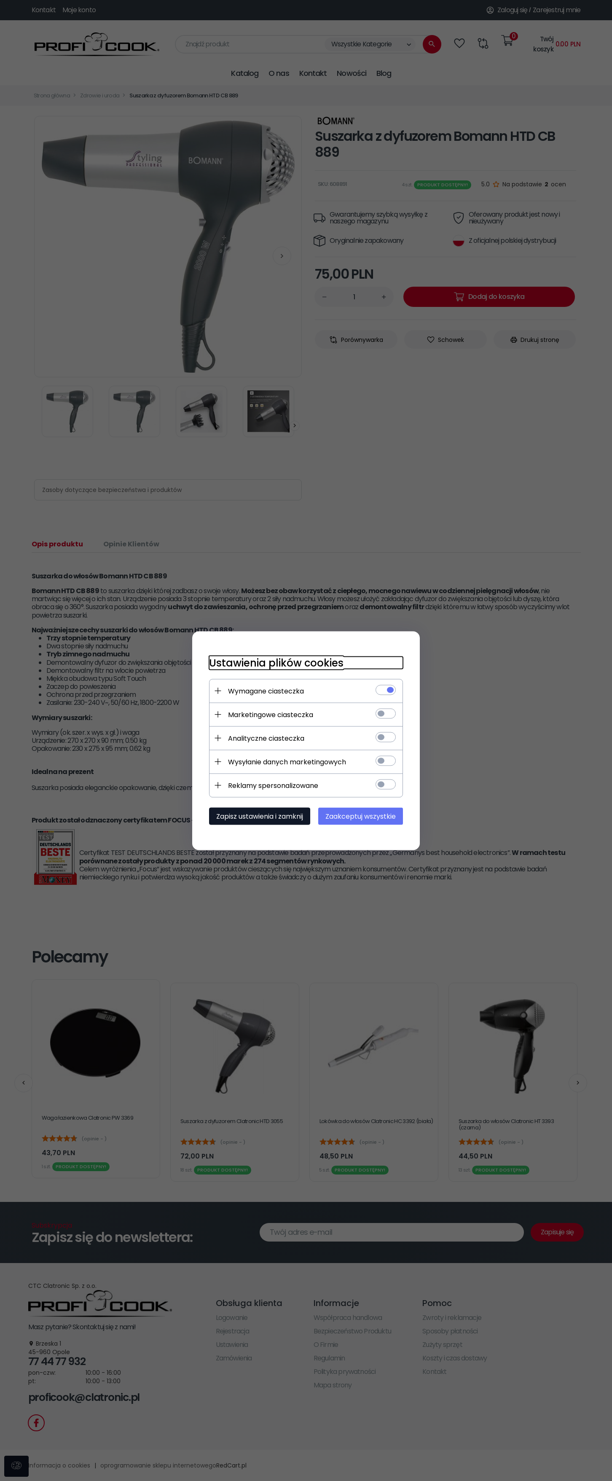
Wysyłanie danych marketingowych (287, 761)
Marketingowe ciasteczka (270, 714)
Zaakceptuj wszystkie (360, 816)
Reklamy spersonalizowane (273, 785)
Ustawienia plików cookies (276, 662)
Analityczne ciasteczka (266, 738)
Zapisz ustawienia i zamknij (259, 816)
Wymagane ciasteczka (266, 691)
